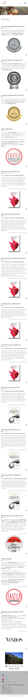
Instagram (5, 677)
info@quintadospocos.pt (10, 682)
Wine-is (4, 679)
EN (21, 3)
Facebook (5, 675)
